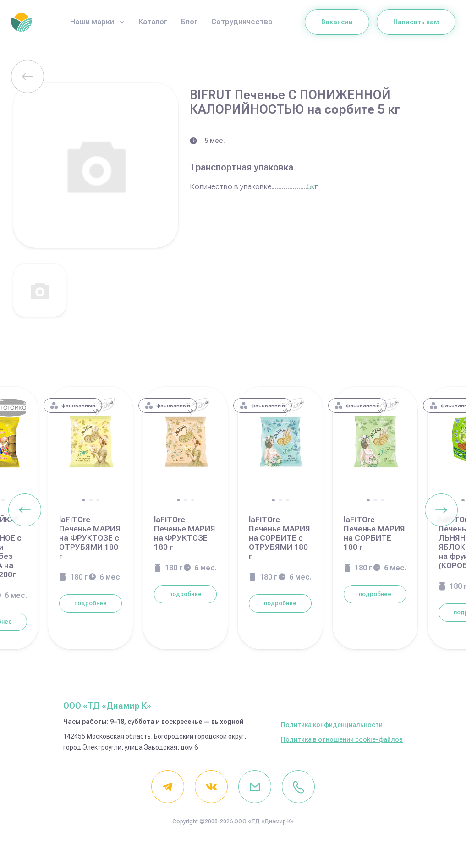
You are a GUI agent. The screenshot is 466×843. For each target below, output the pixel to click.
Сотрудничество (242, 21)
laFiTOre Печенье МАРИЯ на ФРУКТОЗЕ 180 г (184, 533)
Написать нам (416, 22)
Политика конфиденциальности (332, 724)
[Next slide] (441, 509)
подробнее (90, 603)
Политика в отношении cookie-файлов (342, 739)
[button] (3, 500)
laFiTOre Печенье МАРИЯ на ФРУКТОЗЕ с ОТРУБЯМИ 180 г (90, 538)
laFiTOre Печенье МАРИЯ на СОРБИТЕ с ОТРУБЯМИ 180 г (279, 538)
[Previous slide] (24, 509)
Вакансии (337, 22)
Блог (189, 21)
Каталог (152, 21)
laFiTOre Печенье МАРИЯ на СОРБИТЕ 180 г (374, 533)
